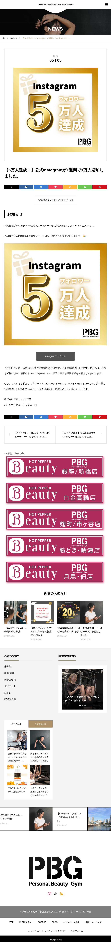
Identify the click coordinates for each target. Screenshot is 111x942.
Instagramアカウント (55, 356)
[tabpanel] (82, 689)
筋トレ (7, 693)
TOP (12, 922)
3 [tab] (85, 705)
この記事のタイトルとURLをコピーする (55, 200)
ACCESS (42, 922)
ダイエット (10, 686)
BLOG (55, 922)
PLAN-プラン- (25, 922)
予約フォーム (77, 931)
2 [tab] (83, 705)
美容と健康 (10, 679)
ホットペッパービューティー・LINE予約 (46, 931)
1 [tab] (80, 705)
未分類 (7, 666)
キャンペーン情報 (71, 922)
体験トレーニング (93, 922)
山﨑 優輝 (9, 673)
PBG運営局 (10, 699)
